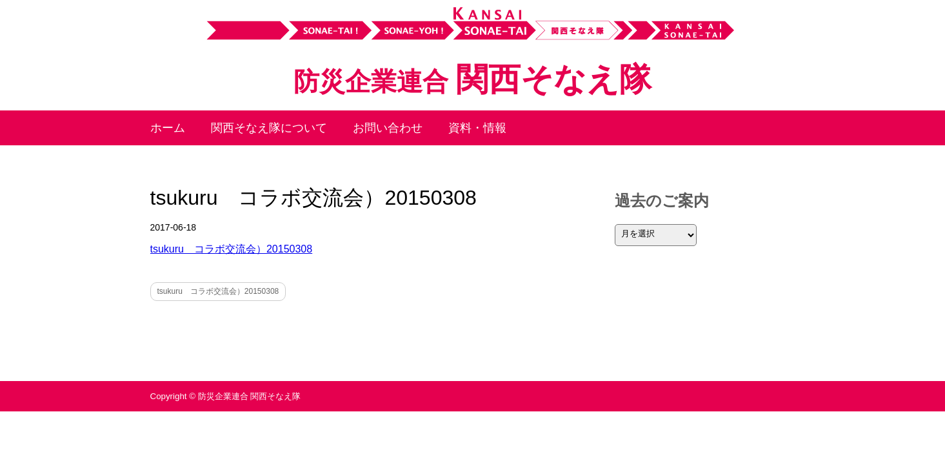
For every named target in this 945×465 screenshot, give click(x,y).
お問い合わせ (388, 127)
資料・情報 (477, 127)
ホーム (167, 127)
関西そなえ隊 (472, 79)
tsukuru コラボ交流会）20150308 (231, 248)
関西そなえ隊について (269, 127)
